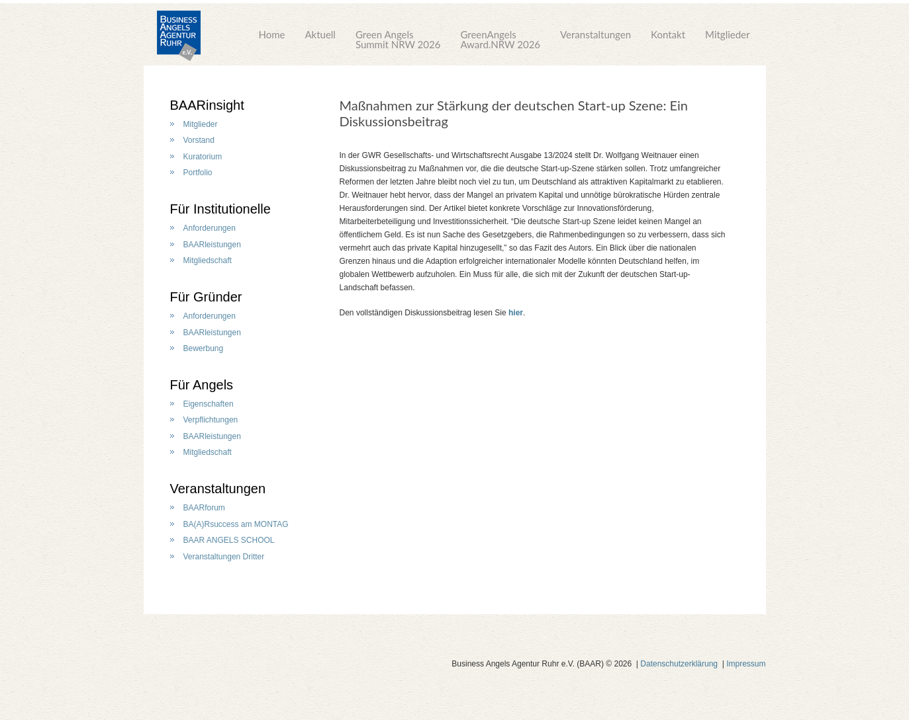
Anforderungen (209, 228)
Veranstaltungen (595, 39)
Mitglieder (727, 39)
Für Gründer (206, 297)
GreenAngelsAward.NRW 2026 (500, 39)
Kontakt (668, 39)
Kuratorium (202, 156)
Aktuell (320, 39)
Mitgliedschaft (207, 260)
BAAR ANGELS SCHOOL (229, 540)
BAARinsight (207, 105)
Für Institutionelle (220, 209)
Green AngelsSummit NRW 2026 (398, 39)
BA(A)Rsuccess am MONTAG (236, 524)
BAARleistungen (212, 244)
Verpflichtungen (210, 419)
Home (271, 39)
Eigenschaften (208, 404)
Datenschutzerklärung (679, 663)
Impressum (745, 663)
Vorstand (199, 140)
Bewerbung (203, 348)
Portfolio (198, 172)
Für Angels (202, 385)
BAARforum (204, 507)
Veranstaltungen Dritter (224, 556)
